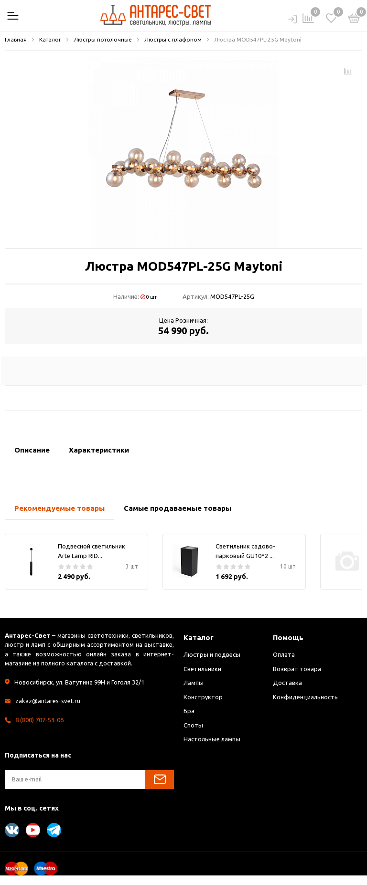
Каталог (199, 637)
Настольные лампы (212, 739)
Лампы (194, 682)
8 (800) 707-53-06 (39, 719)
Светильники (202, 668)
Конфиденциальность (305, 697)
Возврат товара (297, 668)
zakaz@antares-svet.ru (47, 700)
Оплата (284, 654)
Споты (193, 725)
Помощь (288, 637)
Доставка (287, 682)
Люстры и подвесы (212, 654)
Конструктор (203, 697)
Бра (189, 710)
